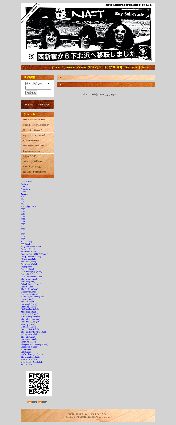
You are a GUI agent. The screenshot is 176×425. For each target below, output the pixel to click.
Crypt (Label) (27, 267)
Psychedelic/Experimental (34, 135)
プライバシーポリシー (99, 414)
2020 (23, 226)
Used (23, 186)
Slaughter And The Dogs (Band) (34, 344)
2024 (23, 236)
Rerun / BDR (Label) (30, 329)
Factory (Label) (27, 287)
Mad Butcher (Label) (30, 309)
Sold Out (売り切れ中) (33, 161)
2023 (23, 234)
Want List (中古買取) (32, 166)
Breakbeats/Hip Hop (31, 151)
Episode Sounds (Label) (31, 284)
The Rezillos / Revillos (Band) (34, 332)
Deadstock (25, 189)
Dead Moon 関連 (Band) (31, 271)
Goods (23, 191)
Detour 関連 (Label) (29, 274)
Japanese (25, 194)
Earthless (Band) (28, 281)
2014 (23, 211)
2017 (23, 219)
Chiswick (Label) (28, 259)
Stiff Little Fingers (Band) (32, 354)
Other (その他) (29, 156)
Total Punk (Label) (29, 359)
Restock (24, 184)
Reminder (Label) (28, 327)
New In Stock (27, 181)
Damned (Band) (27, 269)
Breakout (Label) (28, 249)
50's (22, 196)
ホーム (63, 77)
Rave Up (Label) (28, 324)
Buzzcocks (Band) (28, 251)
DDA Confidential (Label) (32, 276)
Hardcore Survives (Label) (32, 294)
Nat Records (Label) (29, 314)
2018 (23, 221)
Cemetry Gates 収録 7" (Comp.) (34, 254)
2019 (23, 224)
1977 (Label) (26, 241)
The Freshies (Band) (29, 289)
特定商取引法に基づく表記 (78, 414)
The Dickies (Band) (29, 279)
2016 (23, 216)
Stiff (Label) (26, 352)
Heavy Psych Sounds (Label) (33, 296)
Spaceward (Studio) (29, 347)
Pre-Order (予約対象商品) (34, 172)
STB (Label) (26, 349)
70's (22, 201)
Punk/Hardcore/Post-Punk (34, 119)
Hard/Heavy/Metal (31, 140)
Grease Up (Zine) (28, 292)
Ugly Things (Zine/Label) (32, 362)
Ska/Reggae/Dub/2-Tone (33, 146)
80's (22, 204)
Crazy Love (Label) (29, 264)
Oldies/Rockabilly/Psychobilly (36, 125)
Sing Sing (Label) (28, 342)
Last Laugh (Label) (29, 304)
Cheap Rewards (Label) (31, 256)
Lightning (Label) (28, 307)
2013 (23, 209)
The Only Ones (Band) (30, 319)
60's (22, 199)
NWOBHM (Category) (30, 316)
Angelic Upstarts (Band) (31, 246)
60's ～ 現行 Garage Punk (34, 130)
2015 (23, 214)
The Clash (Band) (28, 261)
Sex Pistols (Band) (29, 339)
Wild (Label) (26, 364)
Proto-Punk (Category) (30, 322)
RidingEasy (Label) (29, 334)
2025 (23, 239)
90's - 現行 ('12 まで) (30, 206)
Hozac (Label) (27, 299)
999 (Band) (25, 244)
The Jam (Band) (27, 302)
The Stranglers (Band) (30, 357)
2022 (23, 231)
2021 (23, 229)
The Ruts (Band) (28, 337)
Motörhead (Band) (29, 312)
